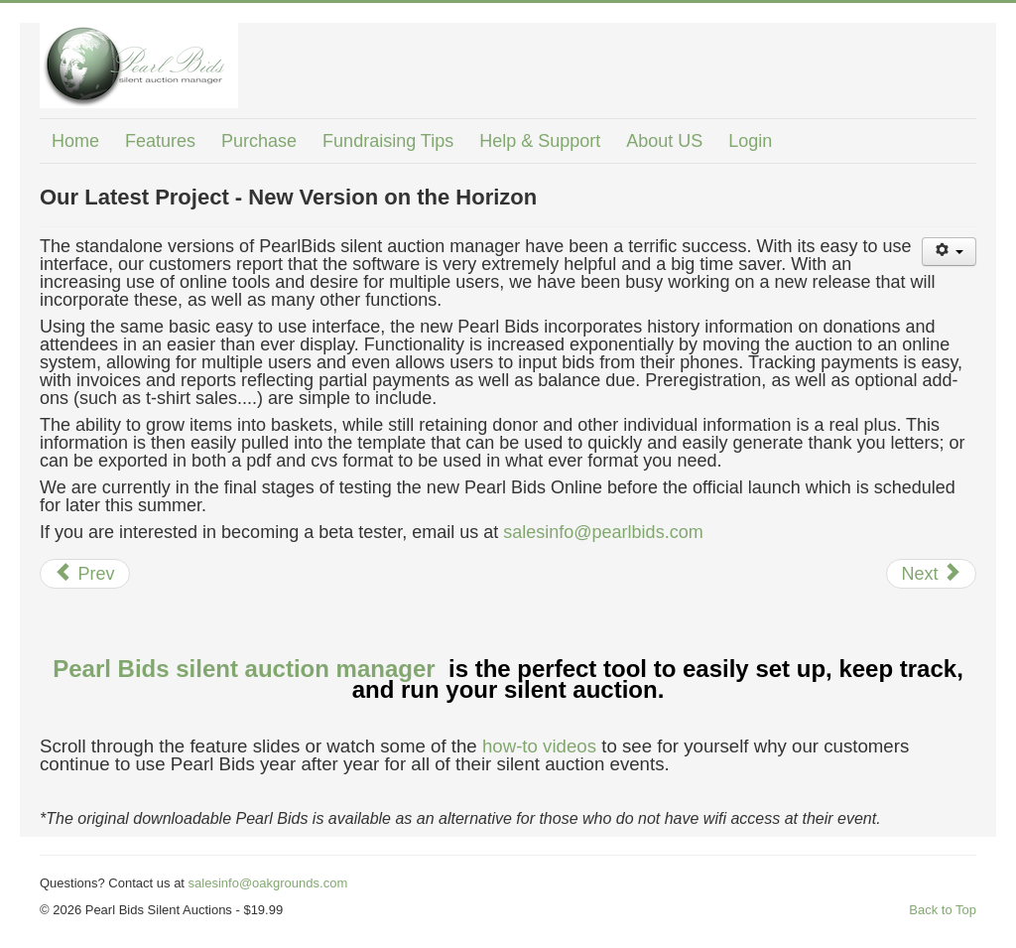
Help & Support (539, 141)
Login (750, 141)
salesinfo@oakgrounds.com (268, 883)
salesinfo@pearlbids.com (602, 532)
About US (664, 141)
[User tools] (949, 251)
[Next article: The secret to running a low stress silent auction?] (931, 574)
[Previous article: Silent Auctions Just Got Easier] (85, 574)
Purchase (259, 141)
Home (75, 141)
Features (160, 141)
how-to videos (539, 746)
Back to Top (942, 909)
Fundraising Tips (387, 141)
